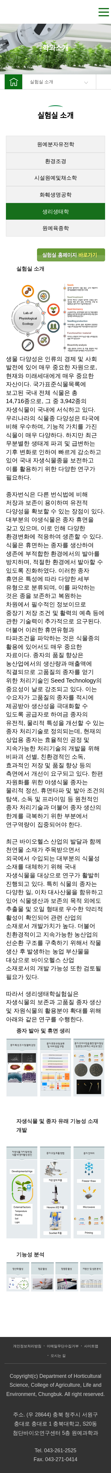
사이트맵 (91, 1346)
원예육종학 (55, 228)
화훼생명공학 (56, 195)
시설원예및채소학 (55, 178)
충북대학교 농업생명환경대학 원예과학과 (30, 10)
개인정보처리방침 (27, 1346)
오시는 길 (58, 1356)
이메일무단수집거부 (63, 1346)
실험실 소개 (59, 81)
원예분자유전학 (55, 144)
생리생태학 (55, 212)
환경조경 (55, 161)
